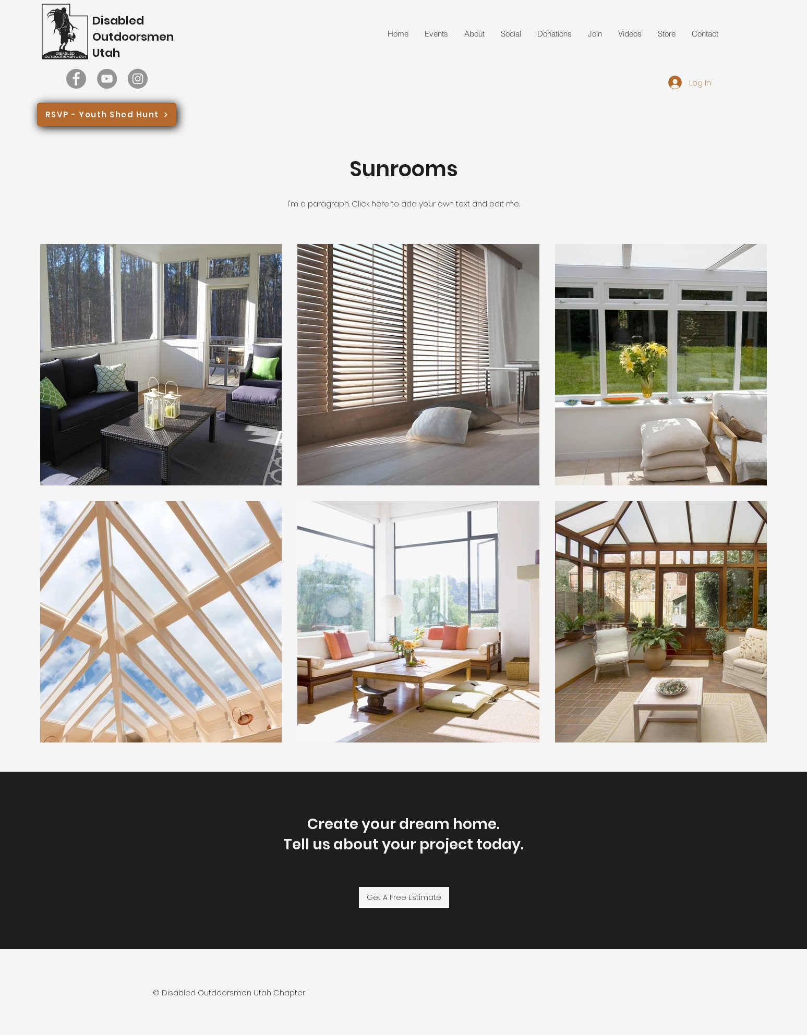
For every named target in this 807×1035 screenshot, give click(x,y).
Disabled (118, 21)
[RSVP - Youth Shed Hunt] (106, 114)
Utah (106, 53)
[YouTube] (107, 79)
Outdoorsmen (133, 37)
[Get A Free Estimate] (404, 897)
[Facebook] (76, 79)
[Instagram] (138, 79)
